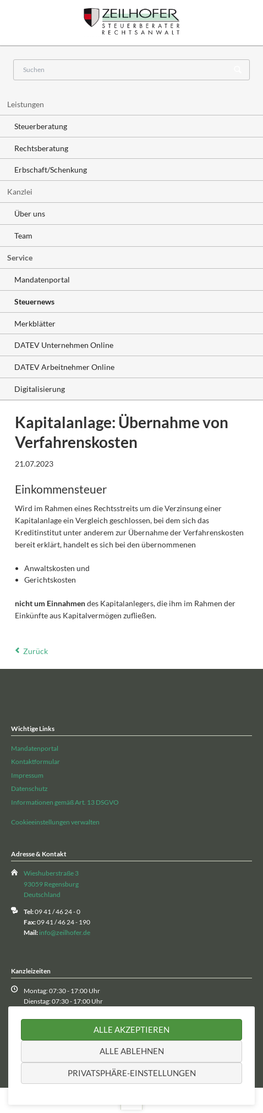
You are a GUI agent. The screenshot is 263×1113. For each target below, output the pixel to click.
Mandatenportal (42, 279)
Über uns (29, 213)
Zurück (35, 651)
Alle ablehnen (132, 1051)
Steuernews (34, 301)
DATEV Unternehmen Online (63, 345)
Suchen (238, 70)
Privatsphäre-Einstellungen (132, 1073)
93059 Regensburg (51, 884)
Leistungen (25, 104)
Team (23, 235)
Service (19, 257)
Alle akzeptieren (131, 1029)
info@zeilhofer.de (64, 932)
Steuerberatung (40, 126)
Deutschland (42, 894)
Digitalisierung (39, 389)
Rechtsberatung (41, 148)
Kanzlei (19, 191)
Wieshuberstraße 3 (51, 873)
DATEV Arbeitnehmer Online (64, 367)
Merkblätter (35, 323)
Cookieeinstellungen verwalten (55, 822)
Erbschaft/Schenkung (50, 169)
